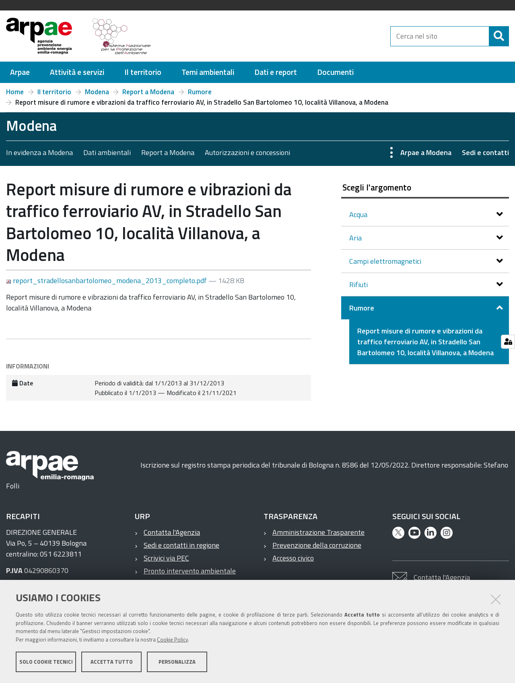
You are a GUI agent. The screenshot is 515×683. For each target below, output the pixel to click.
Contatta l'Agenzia (172, 532)
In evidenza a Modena (39, 152)
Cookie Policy (172, 640)
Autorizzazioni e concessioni (247, 152)
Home (15, 92)
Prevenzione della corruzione (316, 545)
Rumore (200, 92)
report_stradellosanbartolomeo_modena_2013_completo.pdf (107, 280)
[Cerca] (499, 36)
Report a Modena (148, 92)
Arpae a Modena (425, 152)
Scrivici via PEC (166, 558)
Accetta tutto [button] (112, 662)
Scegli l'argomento (376, 187)
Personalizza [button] (177, 662)
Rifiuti (359, 284)
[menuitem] (20, 72)
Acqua (359, 214)
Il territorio (54, 92)
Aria (356, 237)
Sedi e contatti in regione (181, 545)
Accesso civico (293, 558)
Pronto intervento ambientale (190, 570)
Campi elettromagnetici (386, 261)
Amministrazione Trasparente (318, 532)
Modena (97, 92)
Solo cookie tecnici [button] (46, 662)
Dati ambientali (107, 152)
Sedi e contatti (485, 152)
